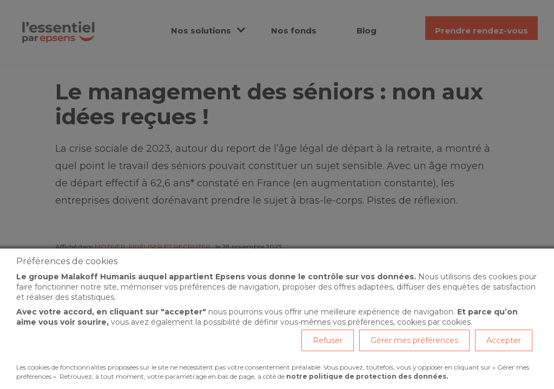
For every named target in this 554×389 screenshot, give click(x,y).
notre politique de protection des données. (367, 376)
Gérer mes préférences (414, 340)
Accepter (503, 340)
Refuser (327, 340)
